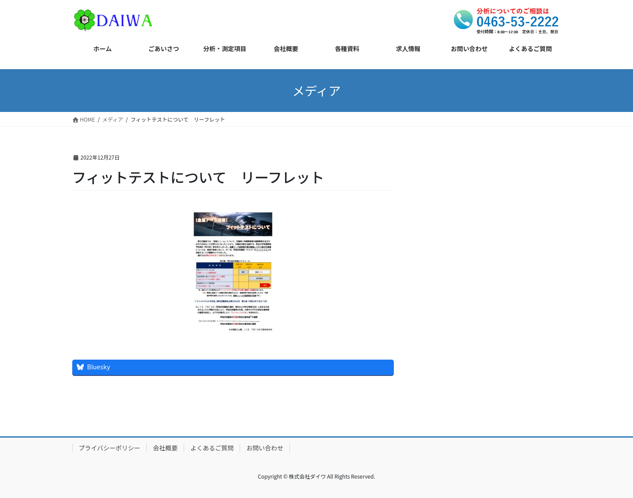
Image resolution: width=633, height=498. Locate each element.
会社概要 (165, 447)
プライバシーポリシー (110, 447)
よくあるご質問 (211, 447)
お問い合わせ (264, 447)
